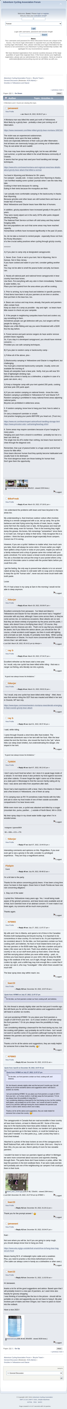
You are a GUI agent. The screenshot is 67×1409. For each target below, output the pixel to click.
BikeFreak (13, 498)
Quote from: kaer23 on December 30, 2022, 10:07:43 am (24, 1068)
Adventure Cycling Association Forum (22, 2)
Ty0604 (12, 761)
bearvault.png (11, 1339)
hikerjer (12, 599)
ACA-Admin (31, 80)
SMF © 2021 (33, 1399)
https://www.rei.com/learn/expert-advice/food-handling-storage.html (32, 421)
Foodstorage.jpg (12, 488)
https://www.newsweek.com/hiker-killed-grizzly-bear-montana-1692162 (33, 130)
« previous (55, 90)
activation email (40, 16)
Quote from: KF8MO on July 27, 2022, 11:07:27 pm (22, 995)
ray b (10, 650)
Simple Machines (43, 1399)
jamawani (13, 108)
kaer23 (11, 983)
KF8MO (12, 921)
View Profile (9, 111)
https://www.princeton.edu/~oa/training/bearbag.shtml (26, 424)
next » (61, 90)
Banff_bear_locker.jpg (13, 1191)
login (39, 13)
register (46, 13)
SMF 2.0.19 (24, 1399)
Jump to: (60, 1368)
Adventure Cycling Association (42, 1397)
